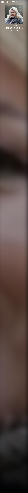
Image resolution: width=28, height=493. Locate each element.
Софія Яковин (14, 30)
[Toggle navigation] (26, 1)
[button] (21, 21)
